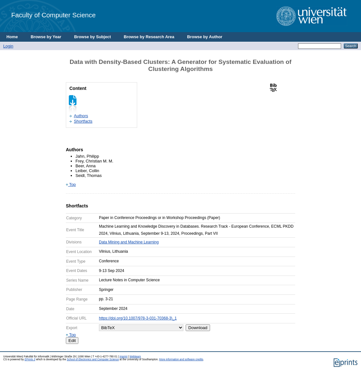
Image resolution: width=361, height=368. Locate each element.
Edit (72, 340)
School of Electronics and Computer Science (93, 359)
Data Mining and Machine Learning (129, 242)
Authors (81, 115)
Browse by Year (46, 36)
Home (12, 36)
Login (8, 46)
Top (71, 184)
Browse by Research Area (149, 36)
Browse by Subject (92, 36)
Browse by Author (205, 36)
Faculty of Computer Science (53, 15)
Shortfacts (83, 121)
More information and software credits (181, 359)
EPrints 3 (29, 359)
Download (197, 327)
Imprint (123, 356)
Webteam (135, 356)
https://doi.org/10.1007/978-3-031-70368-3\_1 (138, 318)
